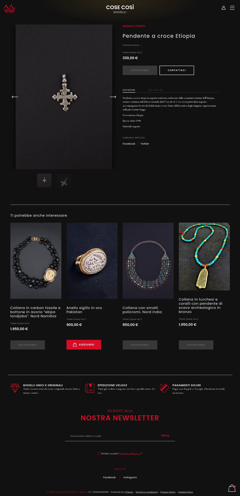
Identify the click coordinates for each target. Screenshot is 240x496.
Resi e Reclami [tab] (155, 90)
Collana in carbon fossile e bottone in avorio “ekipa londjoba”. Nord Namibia (35, 311)
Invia (165, 435)
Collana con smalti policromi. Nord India (142, 309)
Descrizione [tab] (129, 90)
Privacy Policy (168, 492)
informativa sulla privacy (130, 453)
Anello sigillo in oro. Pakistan (85, 309)
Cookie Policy (185, 492)
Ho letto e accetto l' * (121, 453)
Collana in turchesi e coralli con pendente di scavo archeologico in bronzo (201, 305)
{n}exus (129, 492)
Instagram (130, 477)
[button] (111, 97)
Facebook (109, 477)
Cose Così (120, 9)
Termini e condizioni (147, 492)
